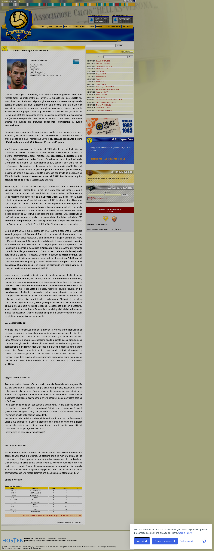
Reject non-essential (165, 541)
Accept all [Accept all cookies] (142, 541)
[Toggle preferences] (187, 541)
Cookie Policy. (185, 533)
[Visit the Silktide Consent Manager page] (204, 541)
